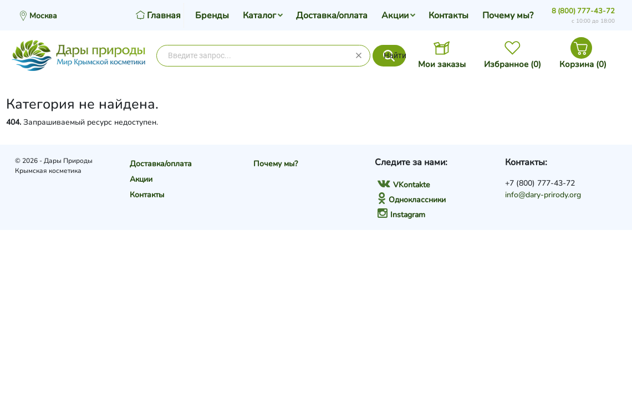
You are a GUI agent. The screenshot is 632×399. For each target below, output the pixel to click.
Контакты (448, 15)
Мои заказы (442, 64)
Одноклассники (412, 200)
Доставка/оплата (332, 15)
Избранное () (512, 64)
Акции (395, 15)
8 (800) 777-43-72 (583, 11)
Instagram (401, 214)
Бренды (212, 15)
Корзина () (582, 64)
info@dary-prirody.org (543, 195)
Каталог (259, 15)
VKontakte (404, 185)
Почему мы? (507, 15)
